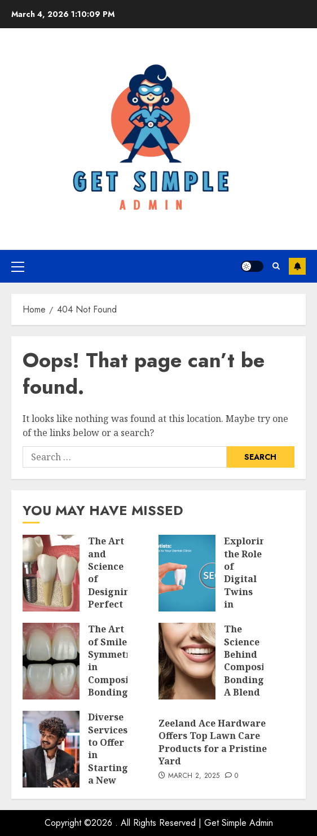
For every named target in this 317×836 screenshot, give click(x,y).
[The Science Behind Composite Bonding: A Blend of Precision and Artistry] (186, 661)
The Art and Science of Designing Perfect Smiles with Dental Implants (112, 598)
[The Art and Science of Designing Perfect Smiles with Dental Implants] (51, 573)
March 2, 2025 (194, 776)
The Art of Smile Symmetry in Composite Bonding (113, 660)
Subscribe (297, 266)
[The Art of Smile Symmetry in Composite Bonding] (51, 661)
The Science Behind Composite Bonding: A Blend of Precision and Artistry (249, 686)
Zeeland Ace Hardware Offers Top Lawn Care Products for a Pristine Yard (212, 742)
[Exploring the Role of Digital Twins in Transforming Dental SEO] (186, 573)
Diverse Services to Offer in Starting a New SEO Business (108, 761)
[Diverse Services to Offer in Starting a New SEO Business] (51, 749)
